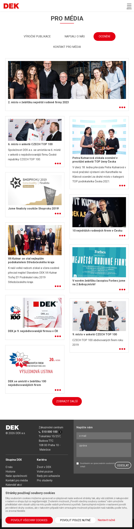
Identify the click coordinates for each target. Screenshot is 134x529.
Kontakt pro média (67, 47)
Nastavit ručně (106, 520)
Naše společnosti (16, 476)
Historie (10, 471)
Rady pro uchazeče (48, 476)
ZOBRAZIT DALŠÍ (67, 401)
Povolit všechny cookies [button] (29, 520)
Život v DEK (44, 467)
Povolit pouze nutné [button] (75, 520)
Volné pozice (45, 471)
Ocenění (104, 36)
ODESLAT (123, 465)
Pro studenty (45, 480)
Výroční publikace (37, 36)
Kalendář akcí (14, 484)
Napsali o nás (75, 36)
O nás (9, 467)
